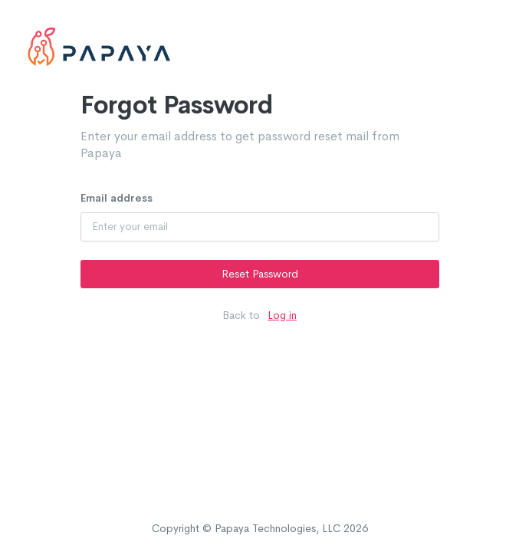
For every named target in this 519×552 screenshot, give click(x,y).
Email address (116, 198)
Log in (282, 315)
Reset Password (260, 274)
